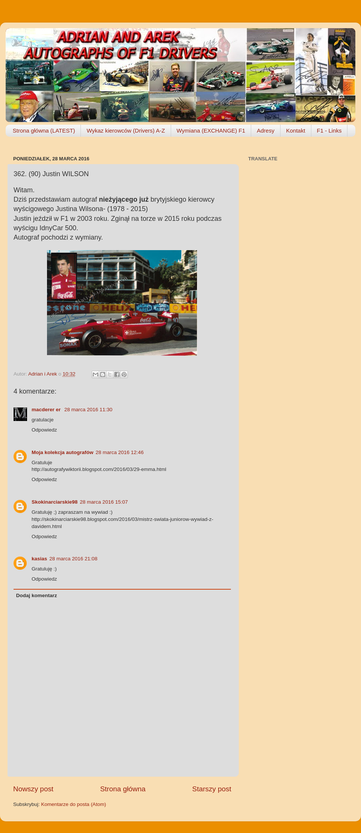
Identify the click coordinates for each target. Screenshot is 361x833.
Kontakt (295, 130)
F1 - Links (329, 130)
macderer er (47, 409)
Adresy (266, 130)
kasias (39, 558)
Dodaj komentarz (36, 595)
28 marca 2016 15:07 (104, 502)
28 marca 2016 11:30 (88, 409)
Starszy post (211, 789)
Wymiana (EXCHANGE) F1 (211, 130)
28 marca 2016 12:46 (120, 452)
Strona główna (123, 789)
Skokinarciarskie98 (54, 502)
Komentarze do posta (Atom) (73, 804)
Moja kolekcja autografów (62, 452)
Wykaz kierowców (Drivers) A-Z (125, 130)
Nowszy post (33, 789)
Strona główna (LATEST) (44, 130)
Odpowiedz (44, 430)
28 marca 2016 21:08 (73, 558)
